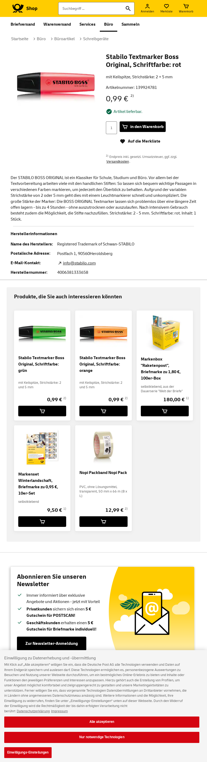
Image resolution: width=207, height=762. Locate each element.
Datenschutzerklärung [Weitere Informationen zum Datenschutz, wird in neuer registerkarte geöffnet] (33, 715)
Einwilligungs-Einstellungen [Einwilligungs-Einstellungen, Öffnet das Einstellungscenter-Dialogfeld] (28, 756)
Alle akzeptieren (101, 725)
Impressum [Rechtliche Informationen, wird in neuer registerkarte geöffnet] (59, 715)
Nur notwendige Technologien (101, 740)
